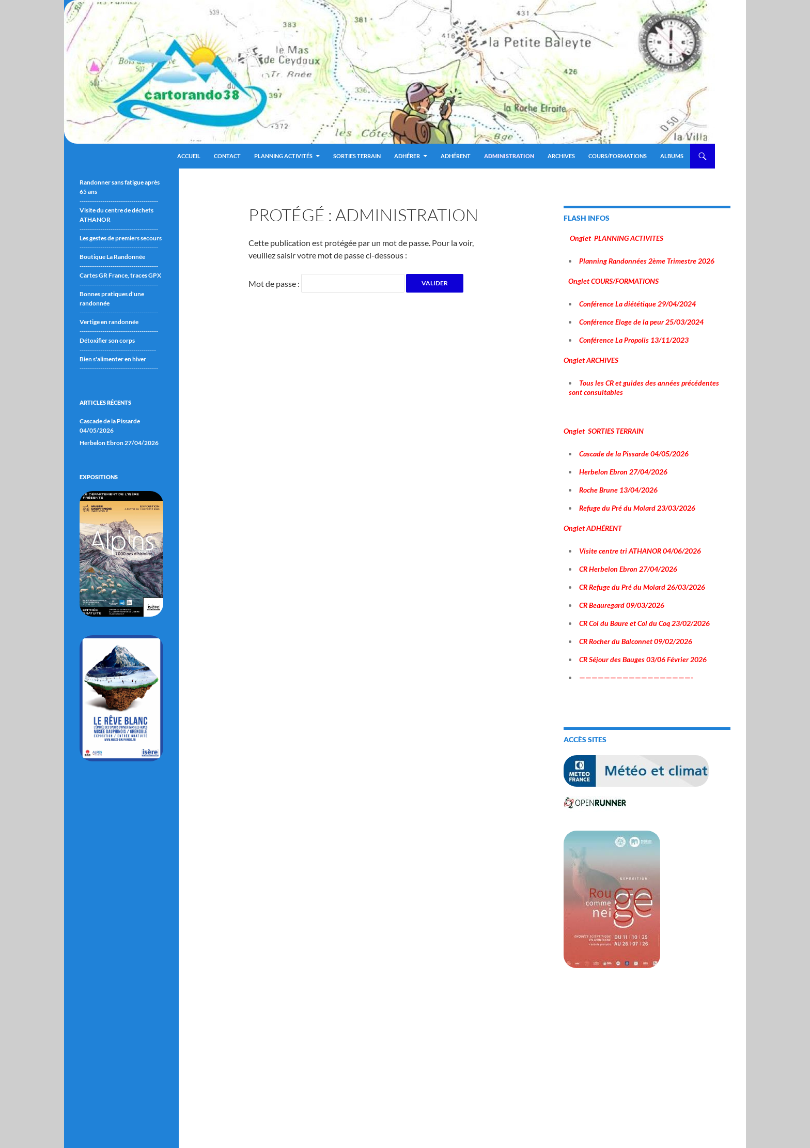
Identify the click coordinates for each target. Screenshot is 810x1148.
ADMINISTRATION (509, 155)
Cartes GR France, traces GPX (120, 275)
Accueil (188, 155)
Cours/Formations (617, 155)
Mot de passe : (326, 283)
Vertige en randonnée (109, 322)
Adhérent (456, 155)
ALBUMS (671, 155)
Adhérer (407, 155)
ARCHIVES (561, 155)
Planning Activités (283, 155)
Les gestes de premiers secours (121, 238)
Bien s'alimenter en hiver (113, 359)
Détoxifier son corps (107, 340)
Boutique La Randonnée (112, 257)
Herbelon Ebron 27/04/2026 (119, 443)
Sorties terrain (357, 155)
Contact (227, 155)
